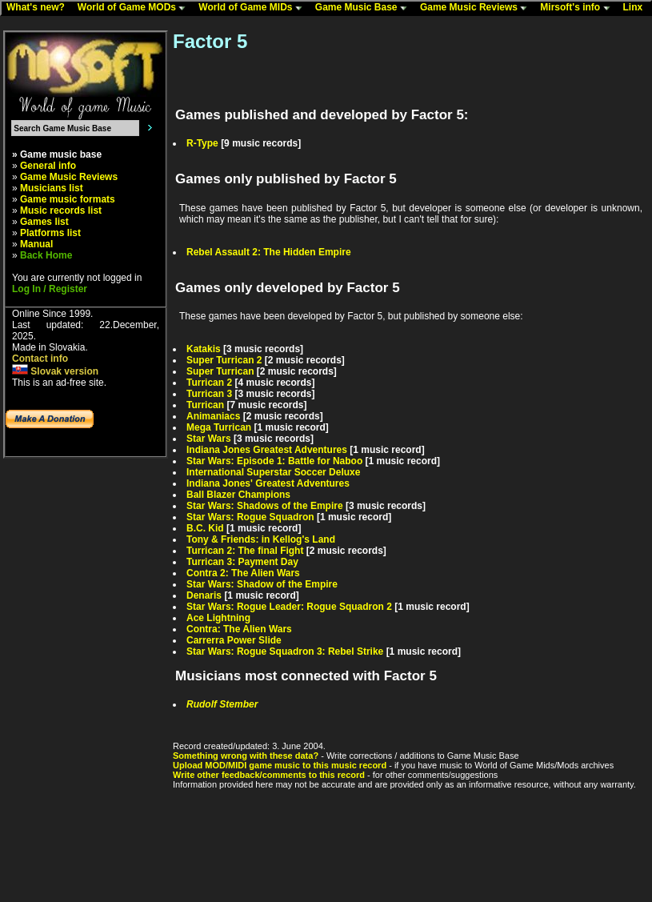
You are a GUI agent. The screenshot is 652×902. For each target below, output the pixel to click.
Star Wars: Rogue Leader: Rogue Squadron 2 (289, 606)
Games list (44, 221)
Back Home (46, 255)
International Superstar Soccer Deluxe (273, 472)
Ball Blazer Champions (238, 494)
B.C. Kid (205, 528)
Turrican (205, 405)
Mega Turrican (218, 427)
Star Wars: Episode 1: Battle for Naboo (274, 461)
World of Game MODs (135, 8)
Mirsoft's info (578, 8)
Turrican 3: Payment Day (242, 561)
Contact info (40, 358)
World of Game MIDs (254, 8)
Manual (36, 244)
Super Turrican (220, 371)
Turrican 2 (209, 382)
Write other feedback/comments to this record (269, 775)
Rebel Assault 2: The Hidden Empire (268, 252)
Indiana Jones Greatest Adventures (266, 449)
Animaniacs (213, 416)
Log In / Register (49, 289)
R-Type (202, 143)
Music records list (61, 210)
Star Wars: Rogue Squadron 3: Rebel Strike (284, 651)
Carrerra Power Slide (234, 640)
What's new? (39, 8)
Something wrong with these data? (245, 755)
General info (48, 165)
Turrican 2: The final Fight (244, 550)
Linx (636, 8)
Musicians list (51, 188)
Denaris (204, 595)
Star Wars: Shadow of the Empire (262, 584)
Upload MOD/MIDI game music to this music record (279, 765)
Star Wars (208, 438)
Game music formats (67, 199)
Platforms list (50, 233)
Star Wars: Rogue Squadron (250, 517)
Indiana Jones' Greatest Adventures (268, 483)
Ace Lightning (218, 617)
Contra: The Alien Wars (239, 629)
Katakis (203, 349)
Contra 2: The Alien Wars (243, 573)
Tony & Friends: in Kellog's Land (260, 539)
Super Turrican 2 (224, 360)
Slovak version (55, 371)
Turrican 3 (209, 393)
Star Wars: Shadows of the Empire (264, 505)
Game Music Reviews (477, 8)
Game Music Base (364, 8)
